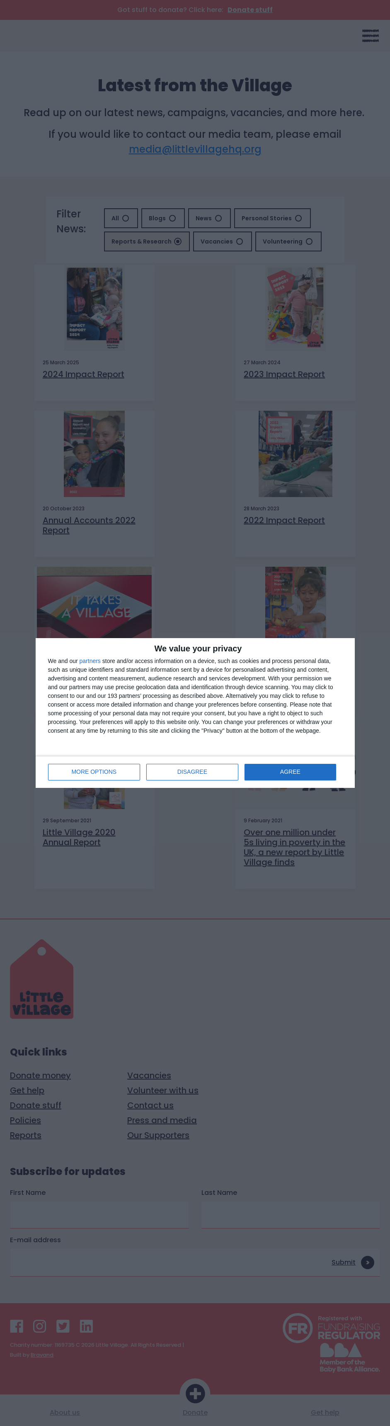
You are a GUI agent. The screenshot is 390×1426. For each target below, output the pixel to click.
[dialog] (195, 713)
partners (90, 661)
